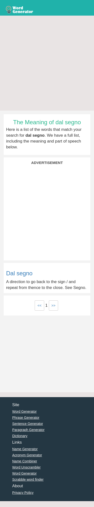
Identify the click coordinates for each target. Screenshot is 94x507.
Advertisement (47, 163)
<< (39, 305)
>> (53, 305)
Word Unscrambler (26, 467)
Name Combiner (24, 461)
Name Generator (25, 449)
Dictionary (19, 436)
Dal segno (19, 273)
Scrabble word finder (27, 479)
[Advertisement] (46, 63)
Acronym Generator (27, 455)
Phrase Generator (25, 418)
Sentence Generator (27, 424)
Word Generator (24, 411)
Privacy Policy (22, 493)
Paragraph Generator (28, 430)
